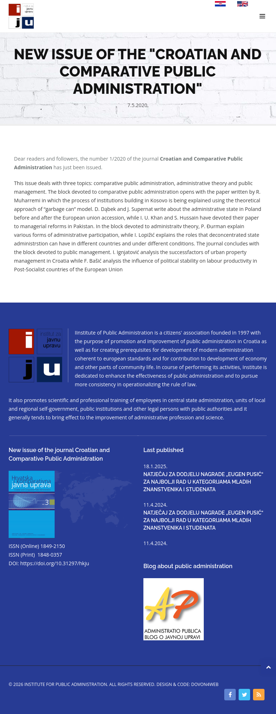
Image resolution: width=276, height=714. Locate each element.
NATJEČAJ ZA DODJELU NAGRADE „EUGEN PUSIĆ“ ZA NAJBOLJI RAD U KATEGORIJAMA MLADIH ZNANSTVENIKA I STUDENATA (203, 481)
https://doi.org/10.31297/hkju (54, 563)
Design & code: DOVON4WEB (187, 684)
